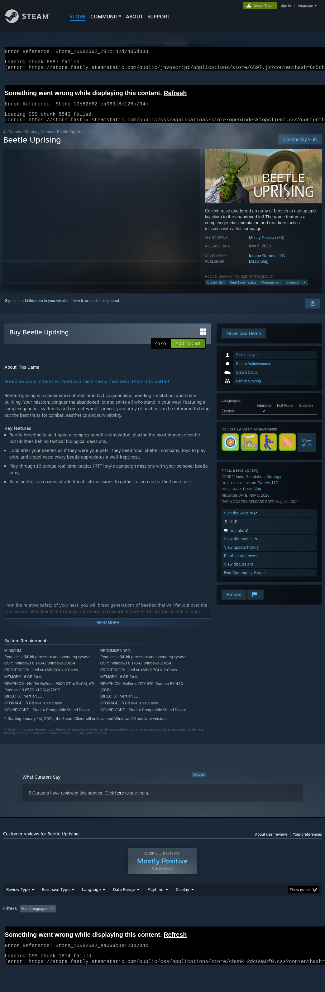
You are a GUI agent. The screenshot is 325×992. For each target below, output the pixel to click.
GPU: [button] (295, 925)
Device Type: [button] (15, 933)
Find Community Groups (245, 580)
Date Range (124, 905)
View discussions (239, 571)
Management (271, 290)
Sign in (11, 308)
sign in (285, 5)
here (119, 800)
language (305, 5)
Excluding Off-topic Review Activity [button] (97, 925)
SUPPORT (158, 16)
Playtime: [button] (145, 925)
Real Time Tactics (243, 290)
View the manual (241, 546)
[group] (162, 929)
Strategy (274, 484)
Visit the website (241, 520)
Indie (240, 484)
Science (292, 290)
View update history (241, 554)
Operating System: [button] (242, 925)
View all (199, 782)
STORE (77, 16)
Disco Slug (258, 268)
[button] (188, 351)
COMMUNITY (106, 16)
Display (182, 905)
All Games (12, 139)
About (134, 16)
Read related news (240, 563)
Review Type (18, 905)
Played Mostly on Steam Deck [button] (190, 925)
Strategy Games (39, 139)
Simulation (255, 484)
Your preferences (307, 841)
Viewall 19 (307, 450)
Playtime (155, 905)
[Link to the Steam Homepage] (32, 21)
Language (91, 905)
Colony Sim (216, 290)
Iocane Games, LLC (267, 263)
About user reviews (271, 841)
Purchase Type (55, 905)
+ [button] (304, 290)
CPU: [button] (274, 925)
